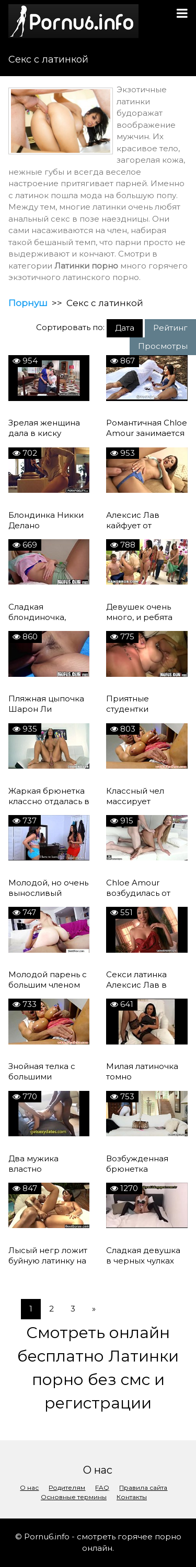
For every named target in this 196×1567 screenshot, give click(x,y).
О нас (29, 1487)
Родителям (67, 1487)
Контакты (132, 1497)
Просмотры (163, 346)
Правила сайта (143, 1487)
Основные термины (74, 1497)
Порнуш (28, 303)
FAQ (102, 1487)
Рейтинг (170, 328)
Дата (124, 328)
